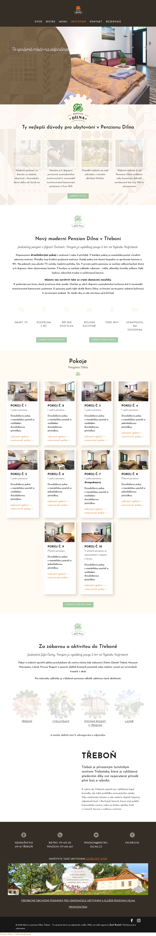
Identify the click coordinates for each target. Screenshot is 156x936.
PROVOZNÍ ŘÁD (78, 907)
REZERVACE (113, 22)
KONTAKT (96, 22)
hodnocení (26, 934)
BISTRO (50, 22)
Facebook (132, 843)
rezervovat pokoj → (22, 440)
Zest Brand (115, 925)
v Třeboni (17, 934)
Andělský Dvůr (96, 859)
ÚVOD (38, 22)
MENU (63, 22)
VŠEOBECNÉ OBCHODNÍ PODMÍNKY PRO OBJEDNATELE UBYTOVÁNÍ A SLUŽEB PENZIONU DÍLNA (78, 901)
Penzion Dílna (6, 934)
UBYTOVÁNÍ (78, 22)
